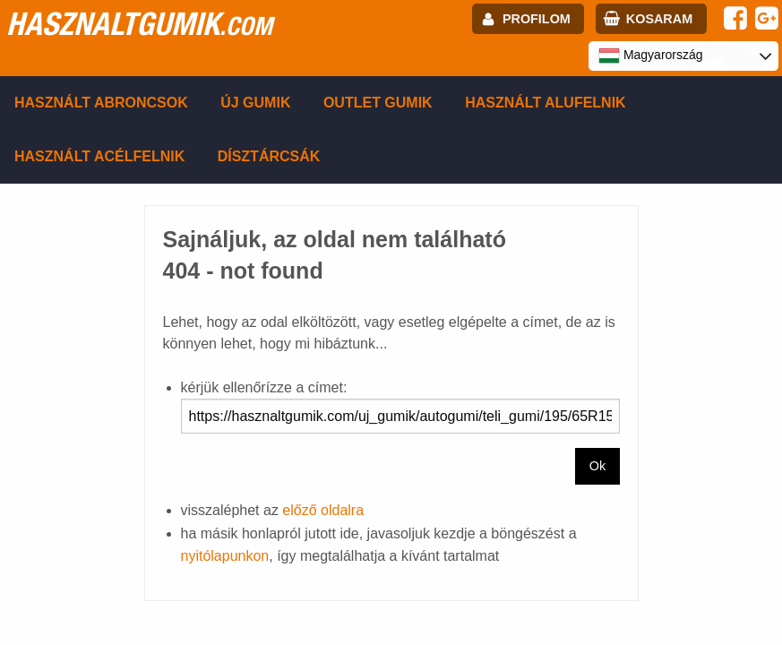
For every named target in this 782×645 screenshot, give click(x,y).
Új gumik (255, 102)
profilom (537, 19)
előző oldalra (323, 510)
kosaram (659, 19)
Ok (597, 466)
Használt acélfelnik (99, 156)
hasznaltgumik (139, 23)
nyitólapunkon (225, 555)
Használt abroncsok (101, 102)
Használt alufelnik (545, 102)
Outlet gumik (378, 102)
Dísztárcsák (269, 156)
